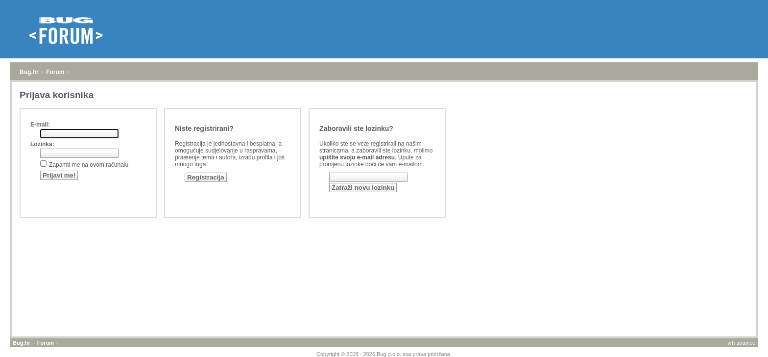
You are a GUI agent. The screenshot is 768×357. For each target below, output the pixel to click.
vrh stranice (741, 343)
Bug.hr (29, 72)
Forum (55, 72)
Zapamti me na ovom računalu (88, 164)
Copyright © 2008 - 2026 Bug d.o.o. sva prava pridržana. (384, 354)
